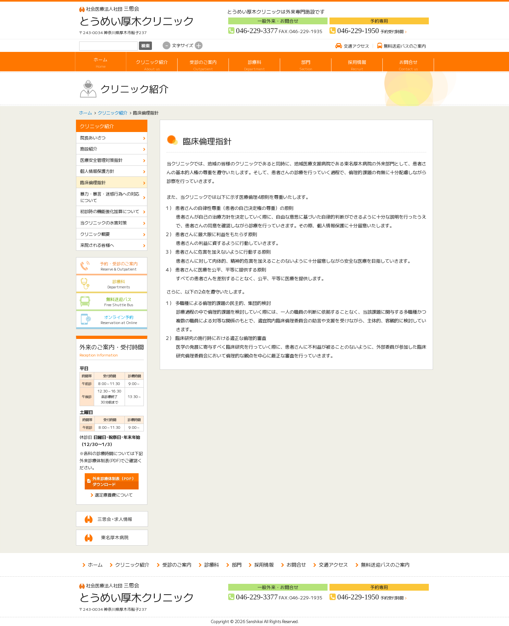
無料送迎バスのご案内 (405, 46)
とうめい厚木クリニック (131, 21)
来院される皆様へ (97, 245)
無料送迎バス (112, 301)
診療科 (254, 62)
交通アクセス (356, 46)
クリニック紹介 (152, 62)
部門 (305, 62)
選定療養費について (114, 495)
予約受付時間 (391, 31)
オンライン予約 (112, 319)
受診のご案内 (203, 62)
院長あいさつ (93, 137)
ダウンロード (114, 481)
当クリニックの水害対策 (103, 222)
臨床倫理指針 (93, 182)
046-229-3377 (257, 31)
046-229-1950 (358, 31)
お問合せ (408, 62)
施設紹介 (88, 148)
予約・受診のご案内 (112, 266)
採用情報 (357, 62)
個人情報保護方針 (97, 171)
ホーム (100, 62)
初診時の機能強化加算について (109, 211)
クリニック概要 (95, 234)
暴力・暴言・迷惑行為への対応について (109, 196)
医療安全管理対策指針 (101, 160)
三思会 (109, 8)
